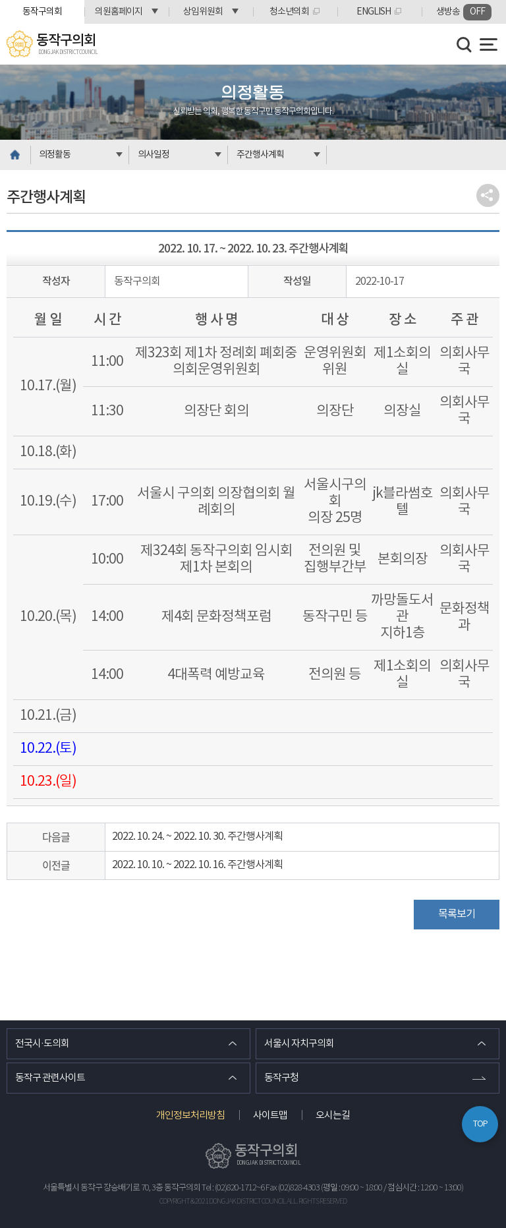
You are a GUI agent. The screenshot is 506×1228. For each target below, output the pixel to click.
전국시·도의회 (42, 1043)
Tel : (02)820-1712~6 (233, 1188)
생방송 (464, 12)
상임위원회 (203, 12)
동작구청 (281, 1078)
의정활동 (54, 155)
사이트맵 (270, 1115)
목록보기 (456, 914)
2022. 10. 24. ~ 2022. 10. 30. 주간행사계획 (197, 836)
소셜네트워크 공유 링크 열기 (487, 195)
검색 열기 (464, 45)
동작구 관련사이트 (50, 1078)
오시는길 (333, 1115)
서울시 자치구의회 (299, 1043)
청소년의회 (289, 12)
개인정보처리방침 (190, 1115)
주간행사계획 (260, 155)
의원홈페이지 (118, 12)
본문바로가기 (0, 0)
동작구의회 (42, 12)
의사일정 (153, 155)
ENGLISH (373, 12)
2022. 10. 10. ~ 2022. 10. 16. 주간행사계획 (197, 865)
